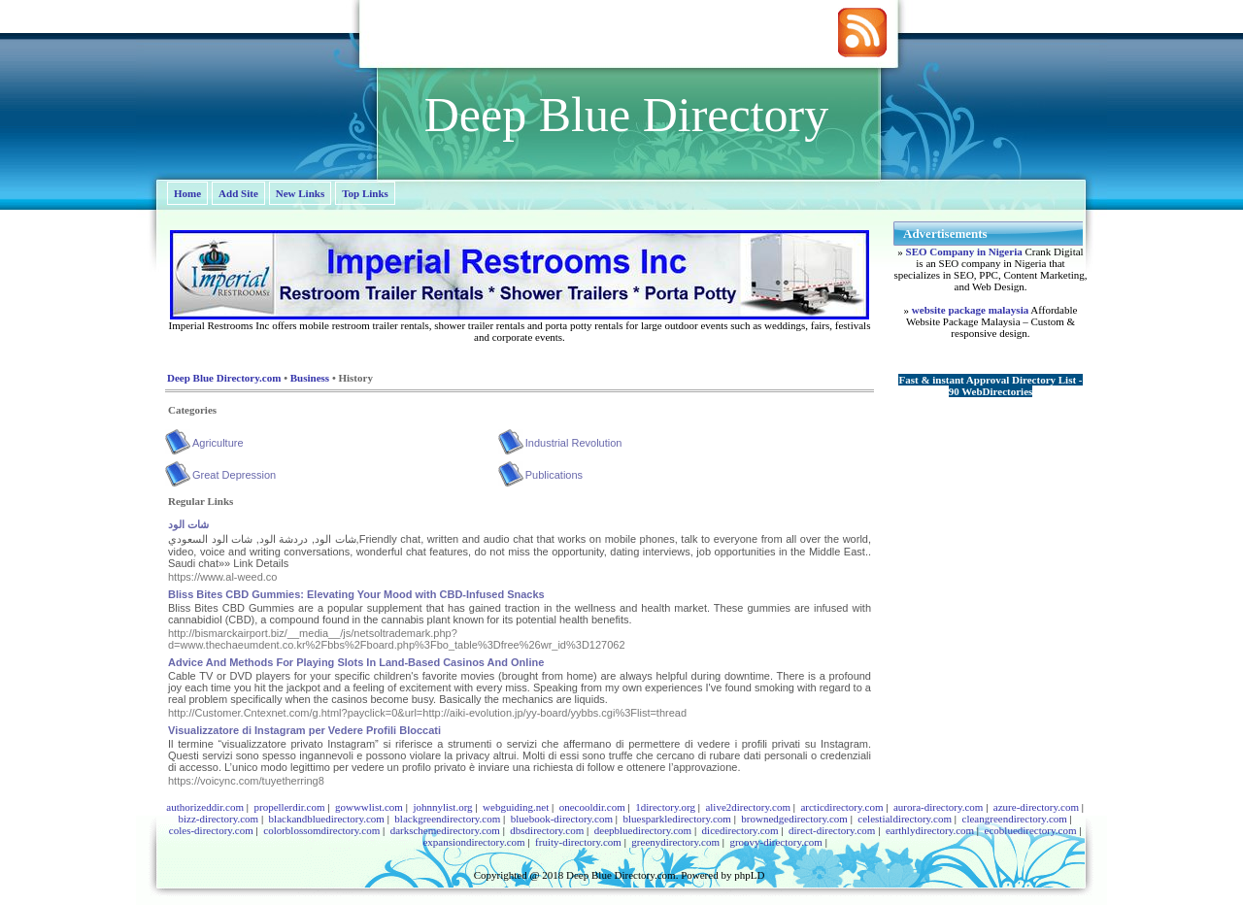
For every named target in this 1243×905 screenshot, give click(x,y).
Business (309, 378)
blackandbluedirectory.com (327, 818)
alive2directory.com (747, 807)
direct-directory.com (832, 830)
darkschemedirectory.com (445, 830)
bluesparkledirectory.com (676, 818)
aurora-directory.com (938, 807)
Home (187, 193)
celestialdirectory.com (904, 818)
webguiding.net (516, 807)
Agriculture (218, 443)
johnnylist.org (442, 807)
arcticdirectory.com (841, 807)
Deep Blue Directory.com (224, 378)
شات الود (188, 524)
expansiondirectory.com (473, 842)
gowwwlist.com (369, 807)
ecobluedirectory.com (1031, 830)
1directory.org (665, 807)
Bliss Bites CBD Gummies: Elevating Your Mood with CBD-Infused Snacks (356, 594)
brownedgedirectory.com (794, 818)
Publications (554, 475)
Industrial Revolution (573, 443)
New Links (300, 193)
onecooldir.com (592, 807)
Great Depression (234, 475)
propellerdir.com (288, 807)
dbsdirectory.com (547, 830)
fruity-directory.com (578, 842)
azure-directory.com (1036, 807)
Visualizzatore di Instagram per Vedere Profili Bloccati (304, 730)
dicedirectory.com (740, 830)
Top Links (365, 193)
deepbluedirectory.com (642, 830)
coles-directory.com (211, 830)
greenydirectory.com (675, 842)
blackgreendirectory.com (447, 818)
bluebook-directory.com (562, 818)
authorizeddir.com (205, 807)
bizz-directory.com (218, 818)
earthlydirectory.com (930, 830)
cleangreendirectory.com (1014, 818)
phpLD (749, 875)
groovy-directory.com (776, 842)
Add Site (238, 193)
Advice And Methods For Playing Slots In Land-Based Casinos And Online (356, 662)
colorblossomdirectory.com (321, 830)
